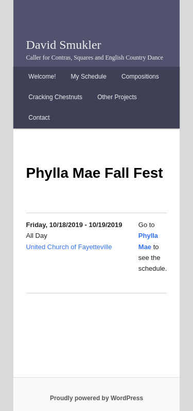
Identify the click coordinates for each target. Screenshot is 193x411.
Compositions (140, 76)
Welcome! (42, 76)
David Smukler (63, 44)
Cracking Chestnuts (55, 97)
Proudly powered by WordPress (96, 398)
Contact (38, 117)
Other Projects (117, 97)
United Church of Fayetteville (69, 247)
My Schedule (89, 76)
